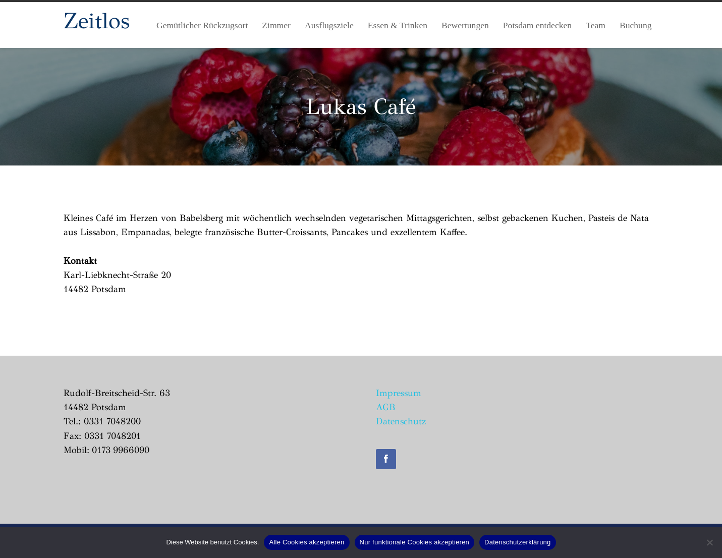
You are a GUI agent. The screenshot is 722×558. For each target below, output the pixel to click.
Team (595, 25)
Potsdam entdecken (537, 25)
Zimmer (276, 25)
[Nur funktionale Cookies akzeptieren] (709, 542)
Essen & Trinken (397, 25)
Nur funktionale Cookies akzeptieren (415, 542)
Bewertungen (465, 25)
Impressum (398, 393)
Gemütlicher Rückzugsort (202, 25)
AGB (386, 407)
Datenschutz (401, 421)
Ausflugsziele (329, 25)
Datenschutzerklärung (517, 542)
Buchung (636, 25)
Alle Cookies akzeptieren (306, 542)
